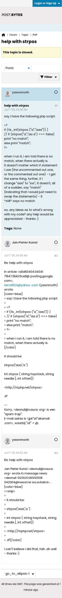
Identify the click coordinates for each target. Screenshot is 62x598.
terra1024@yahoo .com (21, 285)
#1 (56, 105)
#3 (56, 453)
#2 (56, 256)
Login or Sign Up (47, 3)
